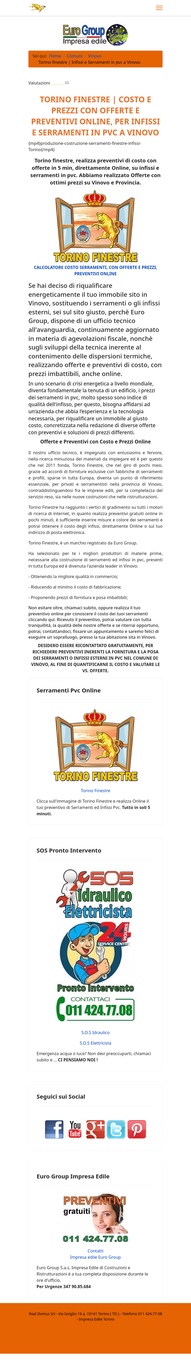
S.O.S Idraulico (95, 1032)
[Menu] (159, 8)
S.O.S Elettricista (95, 1043)
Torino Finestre (95, 790)
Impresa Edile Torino (96, 1319)
